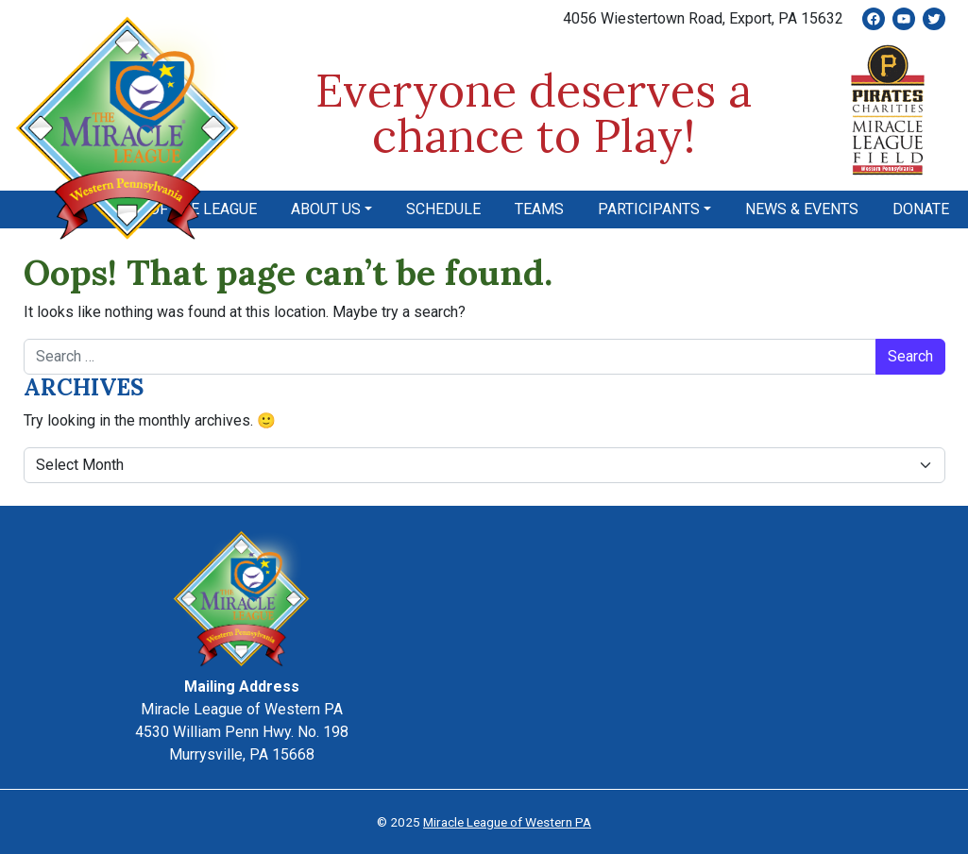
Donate (920, 209)
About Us (326, 209)
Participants (649, 209)
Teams (539, 209)
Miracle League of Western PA (507, 821)
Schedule (443, 209)
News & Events (801, 209)
